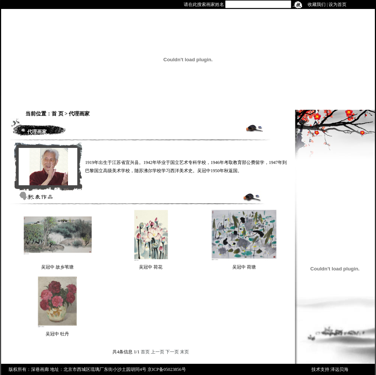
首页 (145, 351)
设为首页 (338, 4)
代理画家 (79, 114)
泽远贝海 (339, 369)
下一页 (172, 351)
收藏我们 (317, 4)
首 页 (57, 114)
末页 (184, 351)
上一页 (157, 351)
